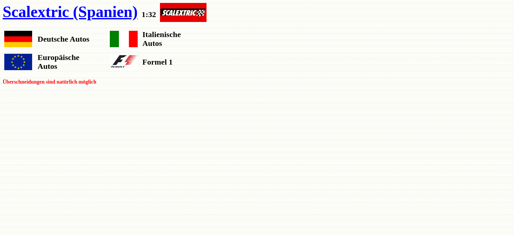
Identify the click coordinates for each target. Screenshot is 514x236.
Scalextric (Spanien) (70, 11)
